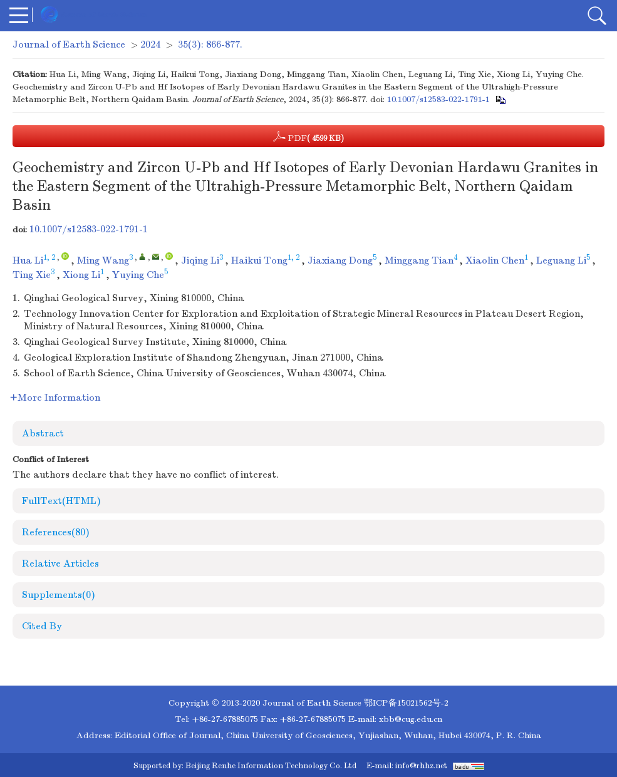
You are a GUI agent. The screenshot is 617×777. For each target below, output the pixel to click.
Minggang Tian (419, 260)
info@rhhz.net (421, 766)
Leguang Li (561, 260)
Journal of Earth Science (69, 44)
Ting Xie (32, 274)
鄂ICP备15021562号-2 (406, 702)
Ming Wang (103, 260)
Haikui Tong (259, 260)
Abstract (43, 433)
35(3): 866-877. (210, 44)
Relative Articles (60, 563)
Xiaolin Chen (494, 260)
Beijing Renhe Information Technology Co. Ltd (270, 766)
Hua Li (28, 260)
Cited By (42, 626)
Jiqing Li (200, 260)
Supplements (58, 594)
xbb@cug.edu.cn (410, 719)
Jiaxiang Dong (340, 260)
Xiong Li (81, 274)
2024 (150, 44)
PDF (308, 136)
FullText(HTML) (61, 501)
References (56, 532)
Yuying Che (138, 274)
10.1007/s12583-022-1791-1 (438, 99)
